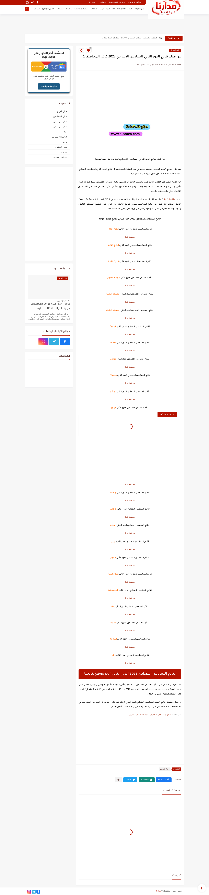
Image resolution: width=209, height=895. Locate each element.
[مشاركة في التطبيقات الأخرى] (118, 779)
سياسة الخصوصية (117, 2)
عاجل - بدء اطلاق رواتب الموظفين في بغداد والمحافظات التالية (50, 306)
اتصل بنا (92, 2)
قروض (37, 9)
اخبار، (65, 131)
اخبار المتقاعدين (81, 9)
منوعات (93, 9)
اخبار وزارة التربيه (59, 126)
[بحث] (27, 9)
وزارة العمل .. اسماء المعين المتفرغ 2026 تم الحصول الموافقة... (132, 38)
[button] (164, 779)
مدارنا (158, 891)
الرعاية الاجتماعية (124, 9)
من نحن (103, 2)
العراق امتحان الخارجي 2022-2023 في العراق (150, 715)
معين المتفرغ (48, 9)
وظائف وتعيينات (64, 9)
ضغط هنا (130, 237)
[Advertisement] (105, 23)
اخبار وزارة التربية (107, 9)
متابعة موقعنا (49, 86)
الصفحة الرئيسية (135, 2)
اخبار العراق (140, 9)
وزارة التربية (169, 199)
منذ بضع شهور (63, 301)
